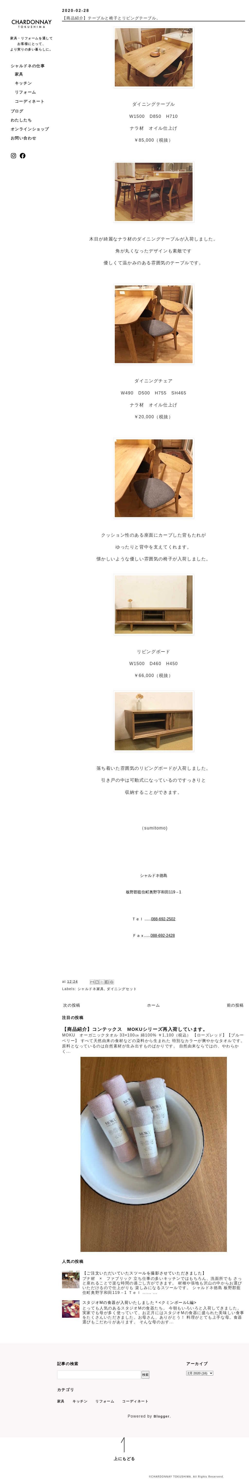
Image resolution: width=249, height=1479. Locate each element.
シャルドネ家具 (91, 989)
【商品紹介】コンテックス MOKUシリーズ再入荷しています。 (135, 1029)
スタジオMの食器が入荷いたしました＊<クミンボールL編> (139, 1302)
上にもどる (124, 1459)
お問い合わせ (23, 138)
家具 (19, 74)
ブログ (17, 111)
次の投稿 (71, 1005)
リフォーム (25, 92)
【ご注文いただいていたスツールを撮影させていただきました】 (144, 1273)
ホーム (153, 1005)
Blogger (162, 1416)
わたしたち (21, 120)
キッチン (23, 83)
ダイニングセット (122, 989)
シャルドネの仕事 (28, 66)
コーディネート (30, 101)
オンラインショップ (30, 129)
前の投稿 (235, 1005)
